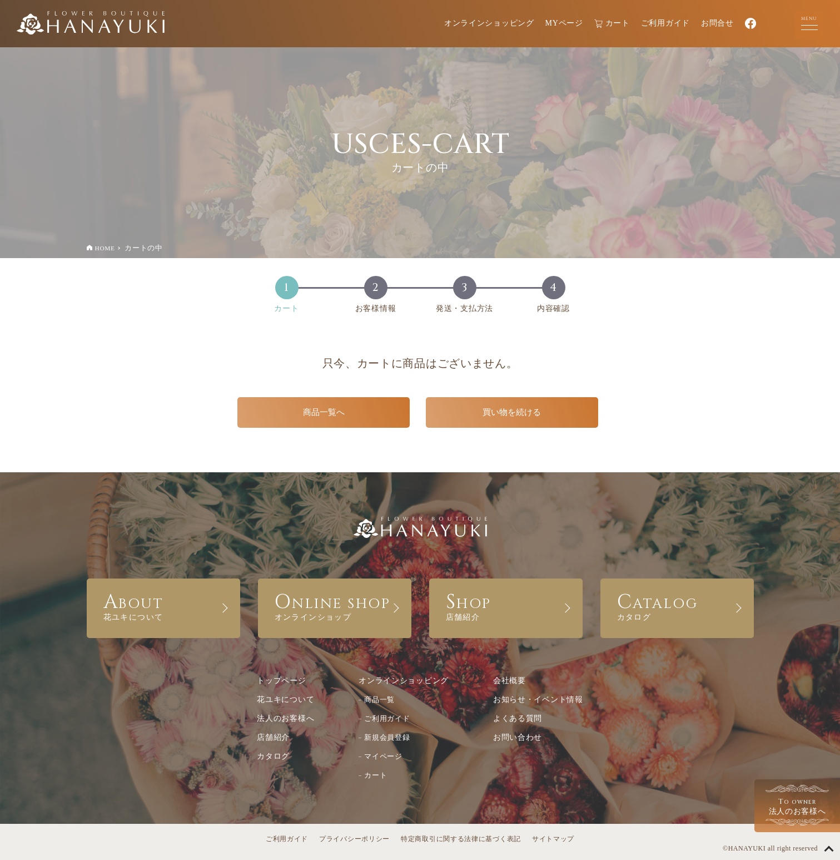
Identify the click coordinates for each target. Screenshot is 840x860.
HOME (105, 248)
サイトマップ (553, 839)
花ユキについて (285, 699)
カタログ (273, 756)
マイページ (383, 756)
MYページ (564, 23)
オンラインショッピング (489, 23)
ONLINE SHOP (335, 605)
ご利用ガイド (665, 23)
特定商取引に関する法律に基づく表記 (461, 839)
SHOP (506, 605)
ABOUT (163, 605)
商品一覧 (379, 699)
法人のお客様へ (285, 718)
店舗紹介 (273, 737)
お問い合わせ (517, 737)
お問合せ (717, 23)
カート (612, 23)
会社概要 (509, 680)
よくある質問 (517, 718)
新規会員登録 (387, 737)
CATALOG (677, 605)
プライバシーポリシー (354, 839)
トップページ (281, 680)
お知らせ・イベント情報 (538, 699)
